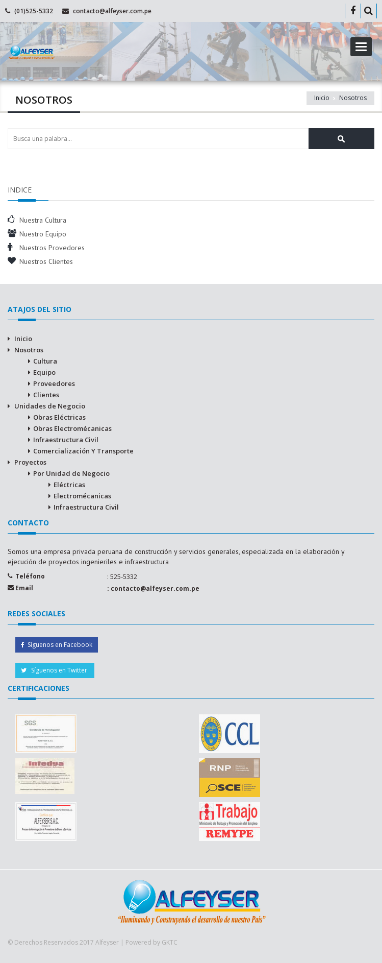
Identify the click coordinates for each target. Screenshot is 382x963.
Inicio (23, 338)
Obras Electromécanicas (72, 428)
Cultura (45, 361)
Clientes (46, 394)
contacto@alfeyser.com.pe (112, 11)
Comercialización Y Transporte (83, 450)
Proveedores (54, 383)
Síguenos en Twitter (55, 670)
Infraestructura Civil (65, 439)
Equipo (44, 372)
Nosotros (28, 349)
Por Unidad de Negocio (71, 473)
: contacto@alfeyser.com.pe (153, 588)
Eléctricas (69, 484)
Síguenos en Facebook (56, 644)
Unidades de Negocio (49, 406)
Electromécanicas (82, 495)
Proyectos (30, 462)
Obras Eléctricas (59, 417)
